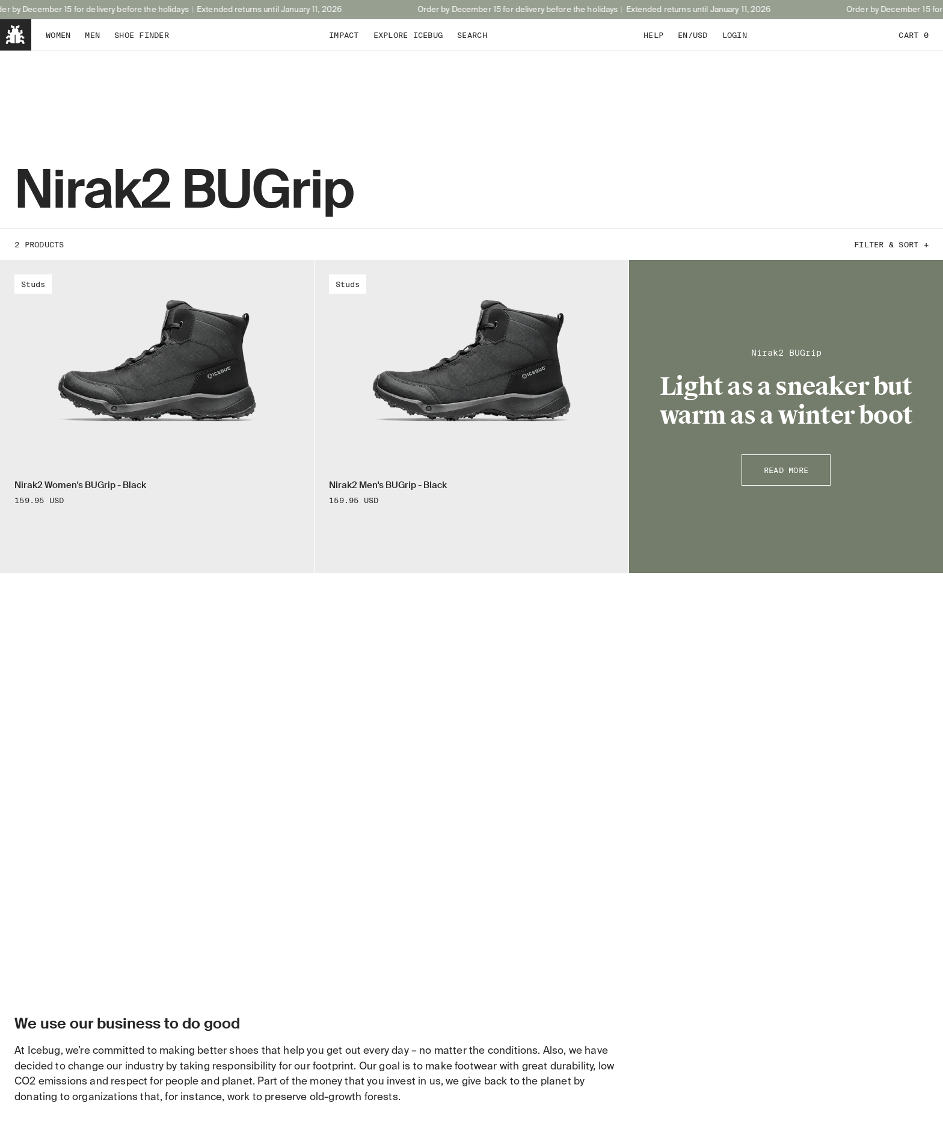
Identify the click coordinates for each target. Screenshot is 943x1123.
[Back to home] (15, 35)
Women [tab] (58, 35)
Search (472, 35)
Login (734, 35)
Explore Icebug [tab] (408, 35)
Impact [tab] (344, 35)
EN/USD (693, 35)
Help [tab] (653, 35)
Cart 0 (913, 35)
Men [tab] (92, 35)
